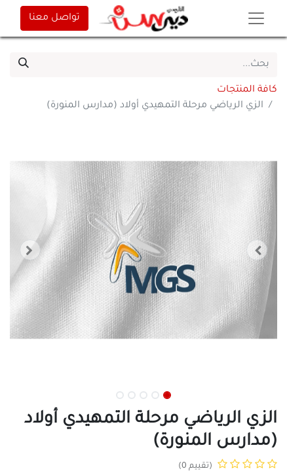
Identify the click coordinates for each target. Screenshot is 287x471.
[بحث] (23, 64)
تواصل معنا (54, 18)
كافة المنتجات (247, 90)
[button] (257, 249)
